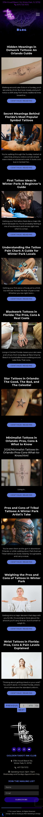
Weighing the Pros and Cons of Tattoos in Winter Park (21, 578)
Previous (12, 706)
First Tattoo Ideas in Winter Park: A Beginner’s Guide (21, 184)
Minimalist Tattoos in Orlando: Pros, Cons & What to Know (21, 441)
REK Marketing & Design (32, 813)
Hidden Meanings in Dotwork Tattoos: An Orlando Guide (21, 50)
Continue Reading (21, 101)
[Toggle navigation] (38, 14)
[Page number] (23, 706)
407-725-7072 (22, 767)
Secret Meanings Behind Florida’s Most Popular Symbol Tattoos (22, 117)
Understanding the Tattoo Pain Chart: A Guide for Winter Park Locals (21, 251)
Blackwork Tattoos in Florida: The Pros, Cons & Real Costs (21, 315)
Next (21, 710)
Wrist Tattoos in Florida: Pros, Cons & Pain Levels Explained (21, 645)
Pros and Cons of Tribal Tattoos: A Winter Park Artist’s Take (21, 511)
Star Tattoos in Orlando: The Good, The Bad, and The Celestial (21, 382)
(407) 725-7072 (21, 5)
